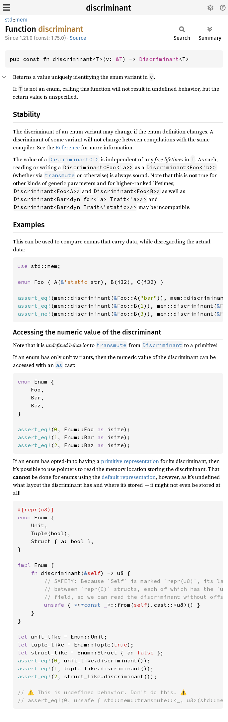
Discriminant (159, 59)
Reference (67, 147)
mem (21, 20)
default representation (129, 477)
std (9, 20)
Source (78, 38)
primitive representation (130, 461)
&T (119, 59)
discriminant (108, 8)
